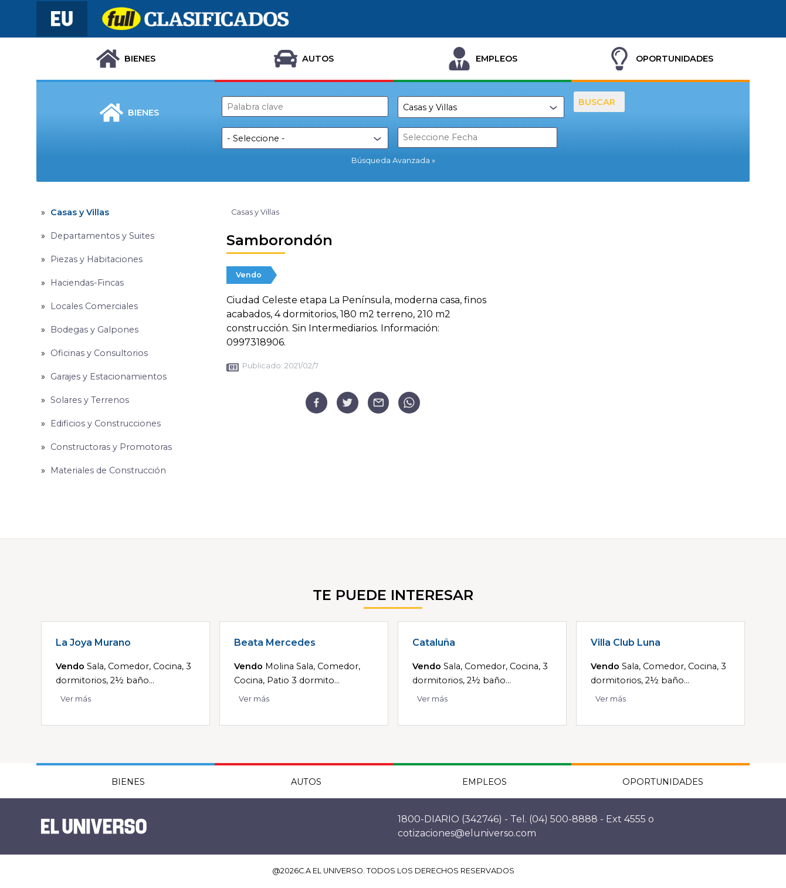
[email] (378, 403)
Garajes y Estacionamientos (108, 376)
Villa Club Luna (625, 642)
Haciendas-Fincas (87, 282)
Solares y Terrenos (89, 400)
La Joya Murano (93, 642)
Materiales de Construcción (108, 470)
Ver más (75, 698)
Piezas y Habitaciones (96, 259)
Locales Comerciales (94, 306)
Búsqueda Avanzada (390, 160)
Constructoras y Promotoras (111, 447)
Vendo (249, 274)
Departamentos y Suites (102, 236)
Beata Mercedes (275, 642)
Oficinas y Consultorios (99, 353)
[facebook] (316, 403)
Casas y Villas (79, 212)
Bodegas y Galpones (94, 329)
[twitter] (347, 403)
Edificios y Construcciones (105, 423)
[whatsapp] (409, 403)
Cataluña (433, 642)
